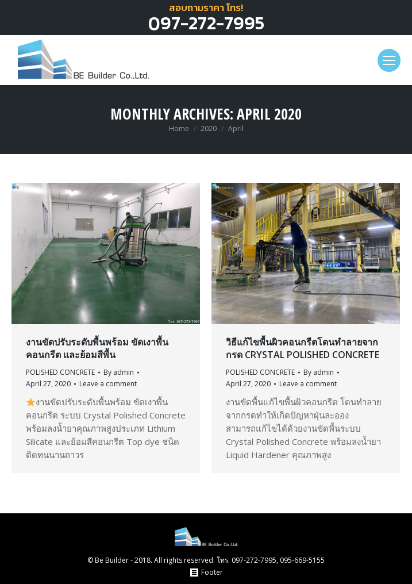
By (118, 372)
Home (179, 128)
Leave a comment (108, 384)
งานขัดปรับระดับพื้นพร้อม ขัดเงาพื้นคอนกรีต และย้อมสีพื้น (97, 348)
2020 (209, 128)
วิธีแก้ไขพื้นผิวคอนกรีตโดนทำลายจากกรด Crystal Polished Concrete (302, 348)
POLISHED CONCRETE (60, 372)
